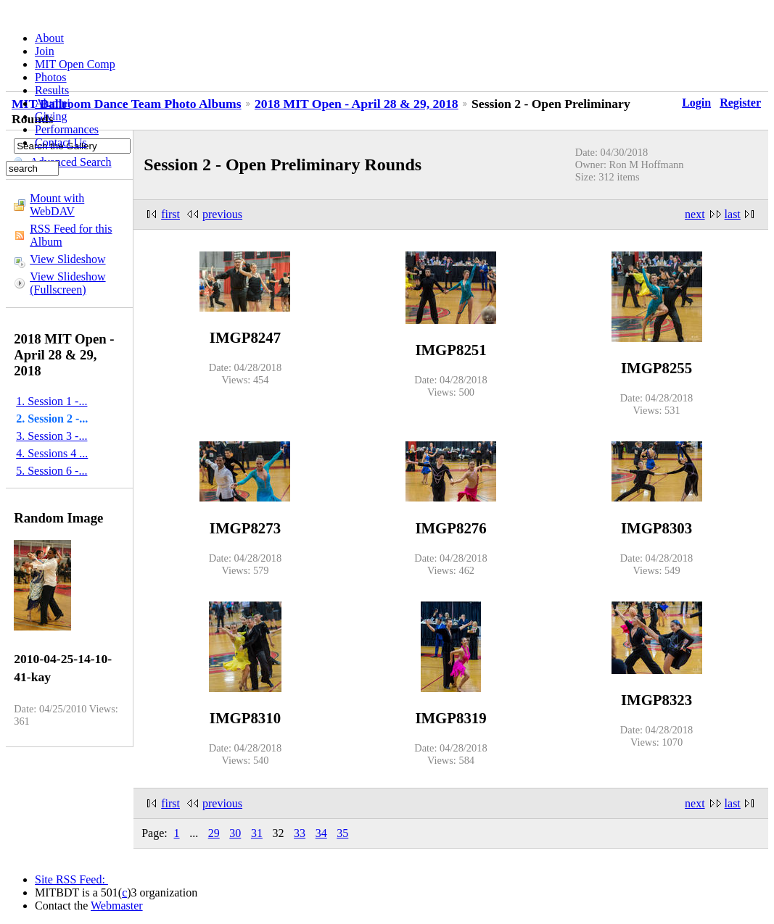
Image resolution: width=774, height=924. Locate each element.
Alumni (52, 103)
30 (235, 833)
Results (52, 90)
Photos (51, 77)
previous (222, 214)
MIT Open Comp (75, 64)
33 (299, 833)
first (170, 214)
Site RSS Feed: (71, 879)
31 (257, 833)
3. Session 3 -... (51, 436)
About (49, 38)
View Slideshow (67, 259)
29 (214, 833)
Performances (67, 129)
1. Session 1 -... (51, 401)
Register (740, 102)
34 (321, 833)
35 (342, 833)
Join (44, 51)
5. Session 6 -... (51, 471)
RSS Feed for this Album (71, 235)
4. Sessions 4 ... (52, 453)
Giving (51, 116)
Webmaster (117, 905)
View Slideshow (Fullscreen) (67, 283)
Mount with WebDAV (57, 204)
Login (696, 102)
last (733, 214)
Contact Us (61, 142)
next (695, 214)
